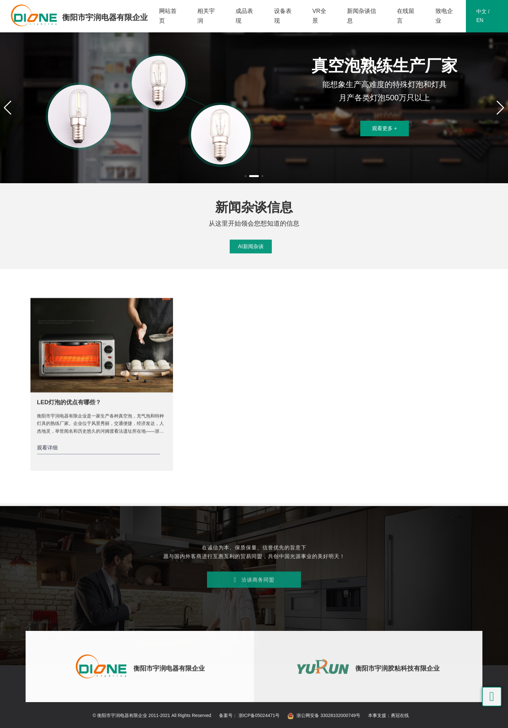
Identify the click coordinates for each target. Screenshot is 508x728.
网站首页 (167, 16)
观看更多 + (384, 128)
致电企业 (444, 16)
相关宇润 (205, 16)
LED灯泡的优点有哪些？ (69, 573)
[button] (246, 176)
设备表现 (282, 16)
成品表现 (244, 16)
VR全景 (319, 16)
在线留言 (405, 16)
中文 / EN (482, 16)
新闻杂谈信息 (361, 16)
